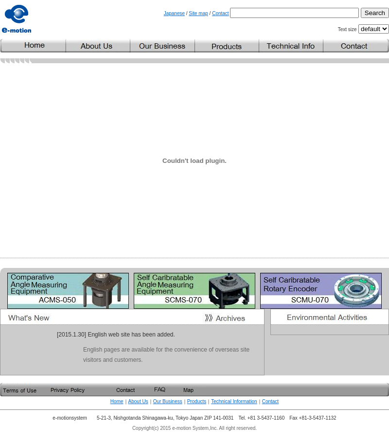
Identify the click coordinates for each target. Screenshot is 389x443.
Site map (198, 13)
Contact (220, 13)
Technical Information (234, 401)
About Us (138, 401)
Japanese (174, 13)
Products (196, 401)
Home (117, 401)
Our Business (167, 401)
